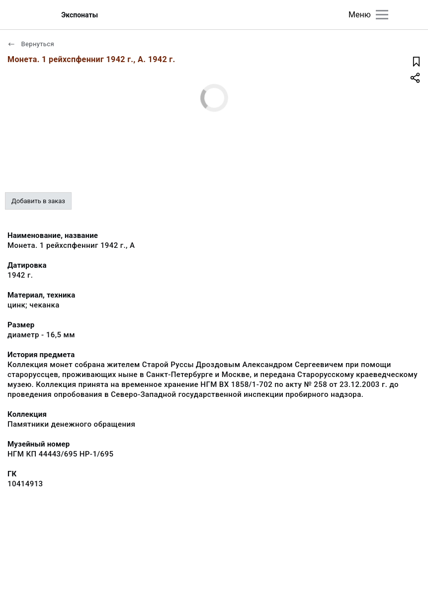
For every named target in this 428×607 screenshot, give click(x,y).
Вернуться (30, 44)
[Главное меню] (382, 14)
